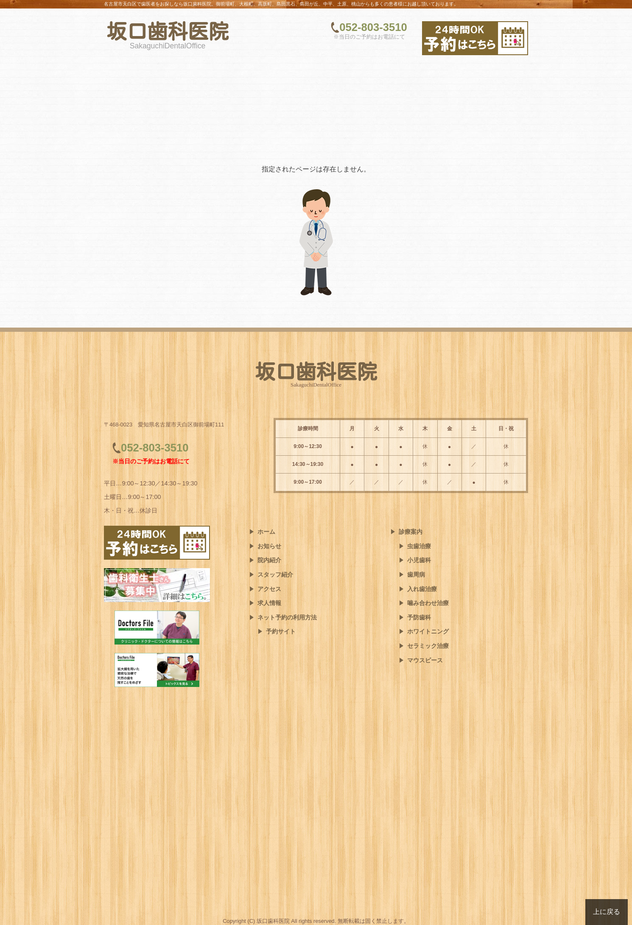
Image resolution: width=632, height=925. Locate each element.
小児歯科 (419, 560)
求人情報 (269, 603)
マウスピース (425, 660)
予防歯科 (419, 617)
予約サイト (281, 631)
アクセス (269, 589)
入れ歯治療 (422, 589)
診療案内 (410, 531)
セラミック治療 (428, 645)
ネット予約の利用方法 (287, 617)
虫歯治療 (419, 546)
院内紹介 (269, 560)
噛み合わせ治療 (428, 603)
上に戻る (606, 911)
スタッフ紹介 (275, 574)
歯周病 (416, 574)
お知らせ (269, 546)
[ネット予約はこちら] (475, 38)
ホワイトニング (428, 631)
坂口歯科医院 (167, 31)
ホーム (266, 531)
